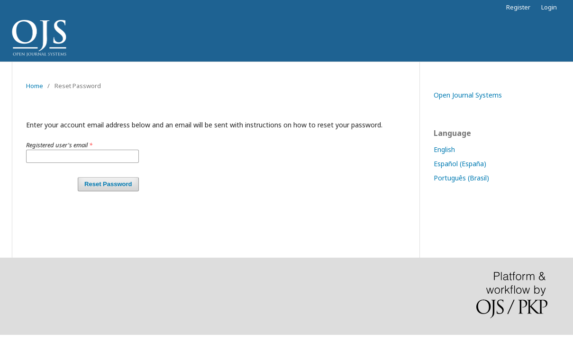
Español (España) (460, 163)
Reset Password (108, 184)
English (444, 149)
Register (518, 7)
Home (34, 85)
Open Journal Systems (468, 94)
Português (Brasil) (461, 177)
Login (549, 7)
